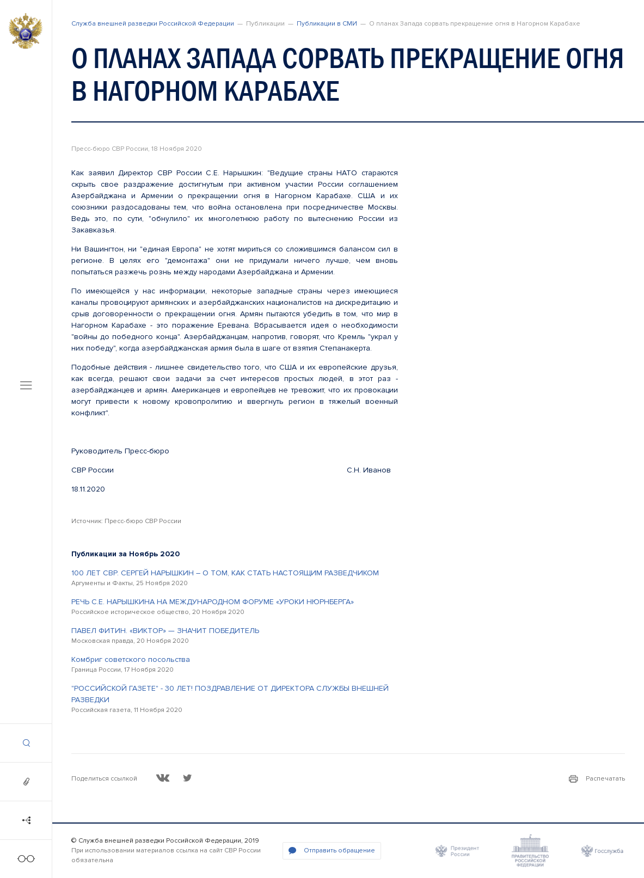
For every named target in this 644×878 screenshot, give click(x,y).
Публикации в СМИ (327, 24)
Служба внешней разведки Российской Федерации (152, 24)
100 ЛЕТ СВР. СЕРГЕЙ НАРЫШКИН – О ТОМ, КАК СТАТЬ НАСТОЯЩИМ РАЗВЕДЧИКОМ (225, 573)
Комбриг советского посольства (130, 659)
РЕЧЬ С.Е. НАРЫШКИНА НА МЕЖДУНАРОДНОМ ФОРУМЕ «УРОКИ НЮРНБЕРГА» (212, 601)
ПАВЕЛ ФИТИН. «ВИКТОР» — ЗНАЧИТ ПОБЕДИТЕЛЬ (165, 630)
